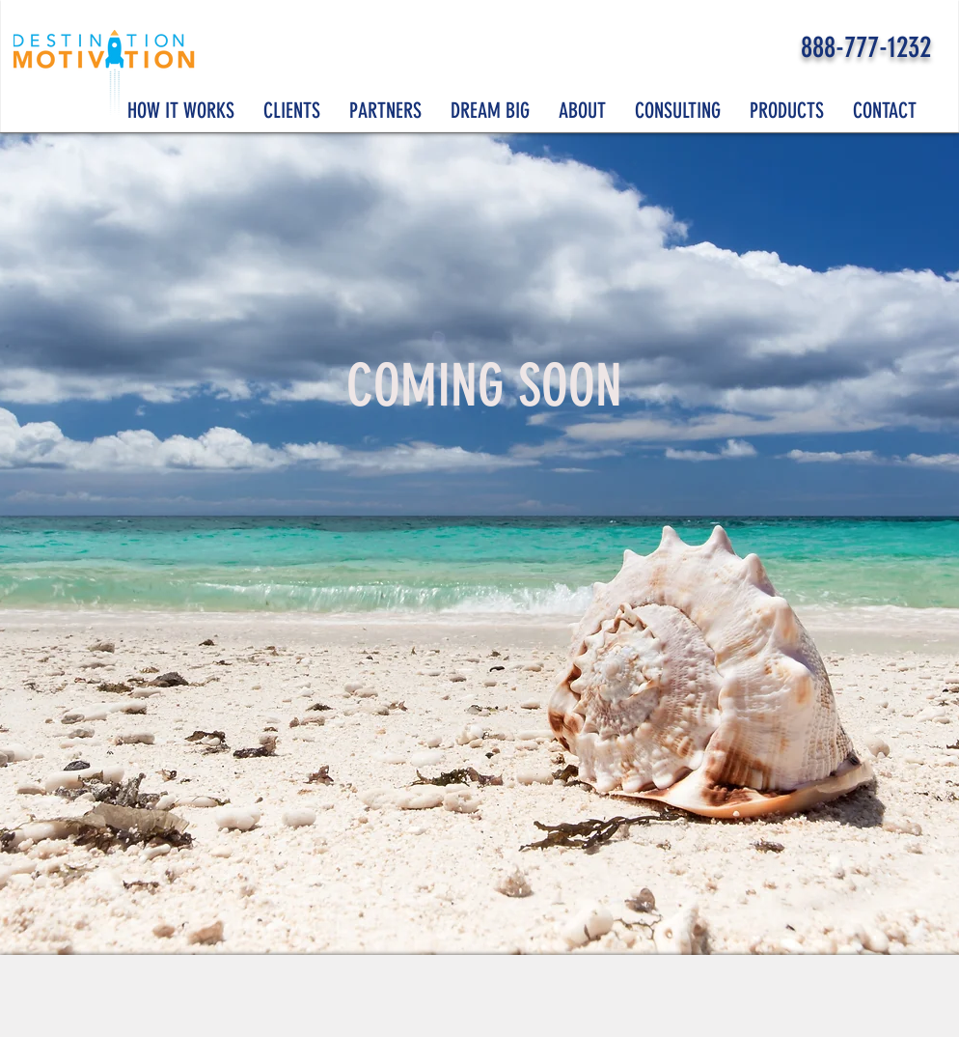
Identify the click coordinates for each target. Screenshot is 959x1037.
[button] (490, 110)
